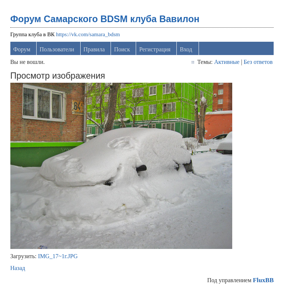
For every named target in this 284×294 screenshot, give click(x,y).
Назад (17, 268)
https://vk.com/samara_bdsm (88, 34)
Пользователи (57, 49)
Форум (21, 49)
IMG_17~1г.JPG (58, 256)
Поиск (122, 49)
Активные (227, 62)
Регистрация (154, 49)
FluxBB (263, 280)
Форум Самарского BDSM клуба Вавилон (105, 19)
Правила (94, 49)
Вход (186, 49)
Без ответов (258, 62)
